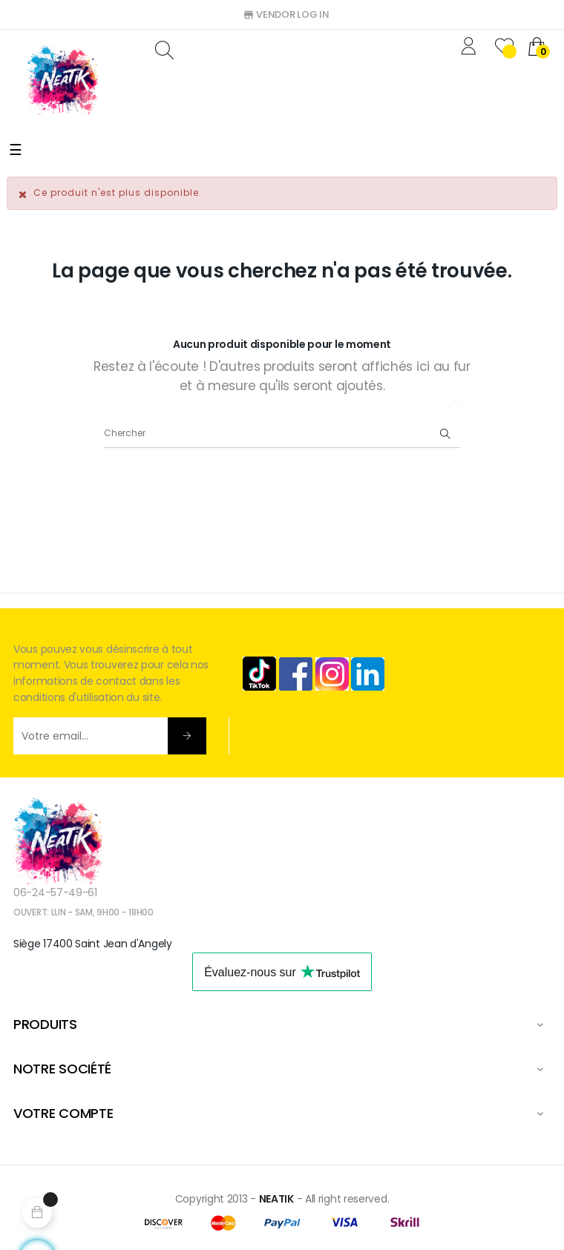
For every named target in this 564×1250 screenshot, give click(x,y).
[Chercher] (282, 433)
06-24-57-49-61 (55, 892)
